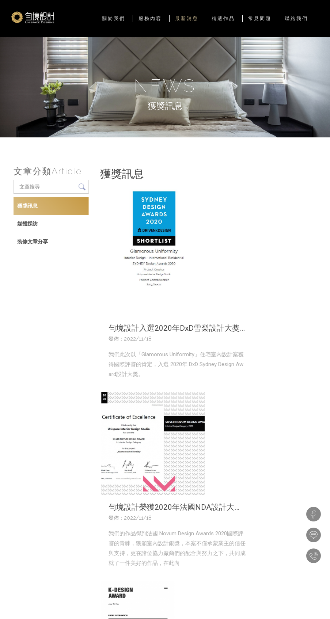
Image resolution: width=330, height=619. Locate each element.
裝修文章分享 (32, 241)
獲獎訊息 (27, 206)
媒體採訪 (27, 224)
